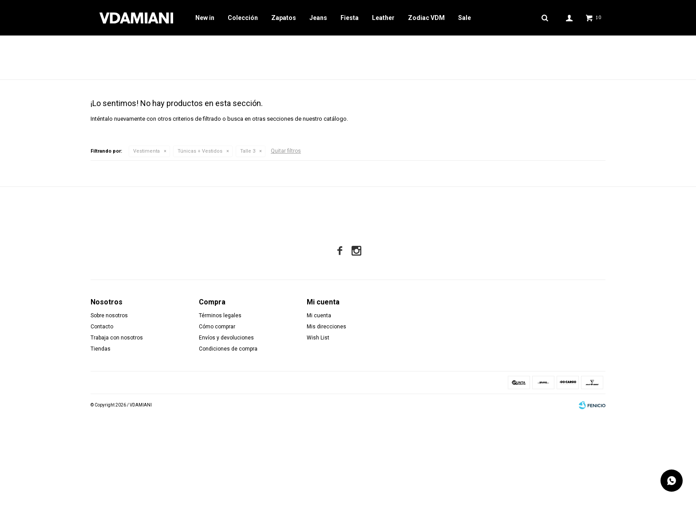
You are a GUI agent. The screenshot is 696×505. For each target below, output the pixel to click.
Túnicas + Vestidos (200, 240)
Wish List (318, 426)
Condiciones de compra (228, 437)
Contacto (102, 415)
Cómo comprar (217, 415)
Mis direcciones (326, 415)
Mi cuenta (319, 404)
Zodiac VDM (426, 17)
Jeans (318, 17)
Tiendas (101, 437)
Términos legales (220, 404)
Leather (383, 17)
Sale (464, 17)
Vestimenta (146, 240)
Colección (243, 17)
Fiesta (349, 17)
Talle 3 (247, 240)
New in (204, 17)
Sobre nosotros (109, 404)
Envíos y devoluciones (226, 426)
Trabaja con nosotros (117, 426)
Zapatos (283, 17)
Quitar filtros (286, 240)
